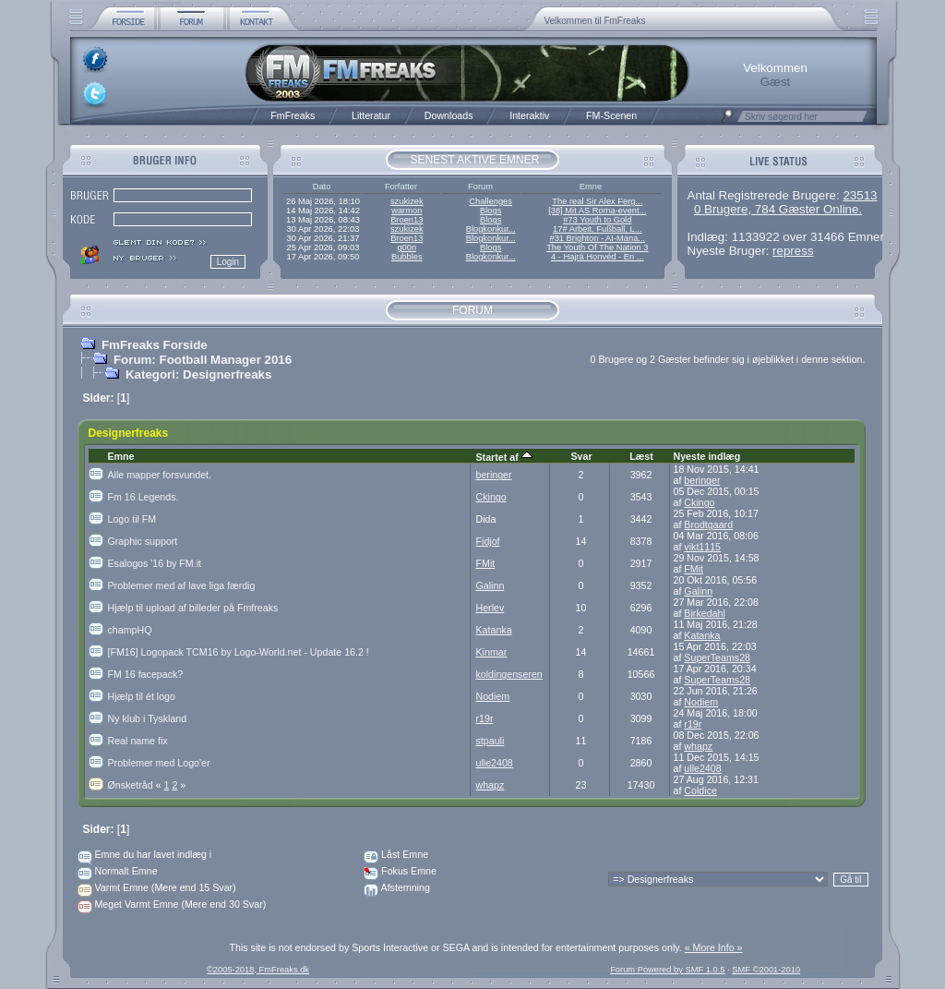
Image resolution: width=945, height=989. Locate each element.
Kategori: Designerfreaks (199, 374)
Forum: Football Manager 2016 (203, 360)
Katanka (494, 629)
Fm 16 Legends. (143, 496)
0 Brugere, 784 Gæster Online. (778, 209)
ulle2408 (494, 762)
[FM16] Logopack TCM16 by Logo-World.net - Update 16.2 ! (238, 651)
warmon (406, 210)
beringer (494, 474)
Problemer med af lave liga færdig (182, 585)
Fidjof (488, 541)
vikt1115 (702, 546)
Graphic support (143, 541)
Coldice (700, 790)
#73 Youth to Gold (597, 219)
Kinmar (492, 651)
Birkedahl (704, 613)
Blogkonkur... (491, 229)
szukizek (407, 201)
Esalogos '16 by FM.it (155, 563)
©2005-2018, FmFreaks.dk (258, 969)
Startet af (504, 457)
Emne (121, 456)
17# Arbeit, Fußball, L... (597, 229)
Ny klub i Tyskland (147, 718)
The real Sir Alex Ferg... (597, 201)
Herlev (490, 607)
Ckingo (491, 496)
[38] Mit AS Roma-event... (597, 210)
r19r (485, 718)
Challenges (490, 201)
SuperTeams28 (717, 657)
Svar (581, 456)
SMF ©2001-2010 (766, 969)
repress (792, 251)
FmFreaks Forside (155, 345)
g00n (406, 247)
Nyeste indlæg (707, 456)
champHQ (130, 629)
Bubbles (407, 256)
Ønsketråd (136, 784)
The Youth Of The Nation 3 (597, 247)
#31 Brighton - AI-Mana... (597, 238)
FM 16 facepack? (146, 674)
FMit (486, 563)
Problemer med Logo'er (159, 762)
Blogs (490, 210)
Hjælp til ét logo (141, 696)
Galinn (490, 585)
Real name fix (138, 740)
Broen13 (406, 219)
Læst (640, 456)
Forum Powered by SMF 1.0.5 (667, 969)
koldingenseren (509, 674)
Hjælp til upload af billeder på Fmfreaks (193, 607)
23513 (860, 195)
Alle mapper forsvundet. (160, 474)
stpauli (490, 740)
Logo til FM (132, 519)
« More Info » (714, 947)
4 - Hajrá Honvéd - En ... (597, 256)
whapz (698, 746)
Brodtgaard (708, 524)
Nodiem (493, 696)
